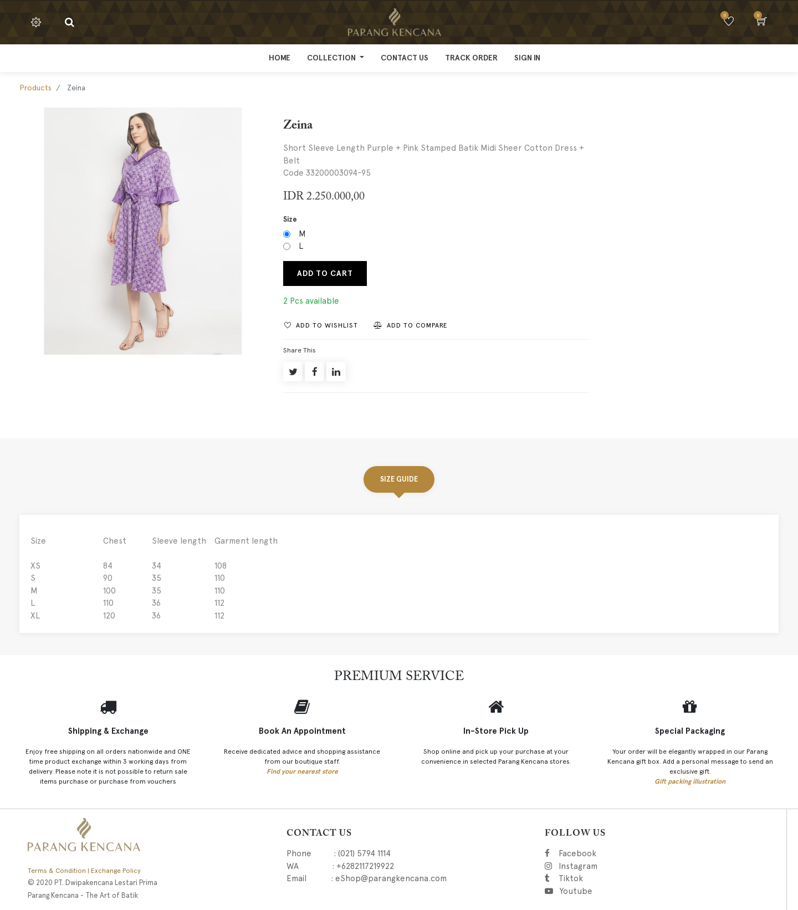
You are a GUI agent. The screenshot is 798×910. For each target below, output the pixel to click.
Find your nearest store (302, 771)
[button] (321, 325)
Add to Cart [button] (325, 273)
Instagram (634, 866)
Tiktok (620, 878)
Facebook (593, 853)
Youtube (575, 891)
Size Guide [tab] (399, 479)
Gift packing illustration (689, 781)
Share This (299, 350)
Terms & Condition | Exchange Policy (84, 871)
